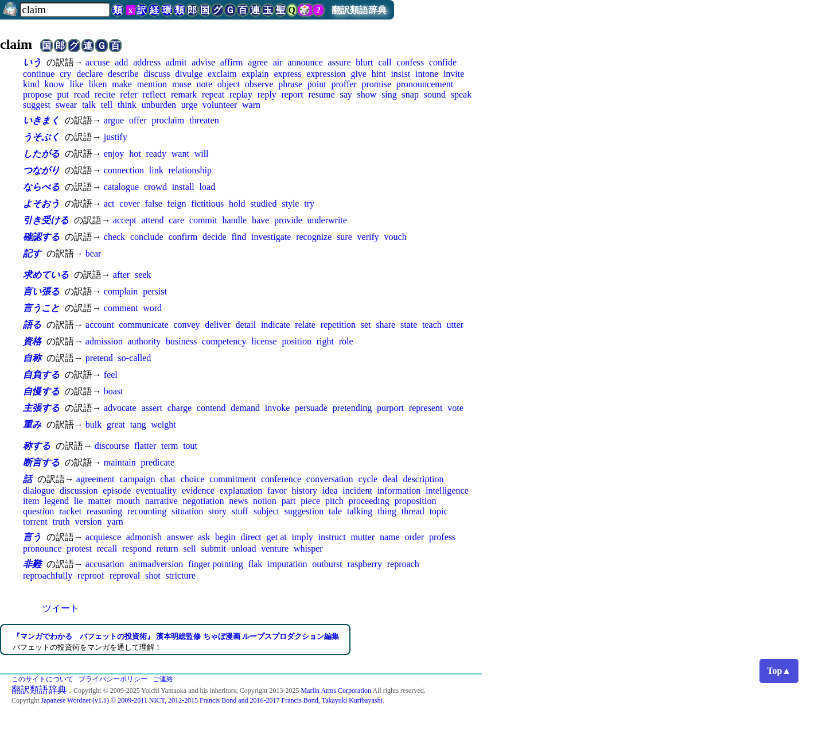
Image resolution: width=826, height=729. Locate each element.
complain (121, 291)
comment (121, 308)
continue (38, 74)
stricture (180, 575)
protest (79, 548)
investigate (271, 237)
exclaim (222, 74)
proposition (416, 501)
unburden (159, 105)
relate (305, 324)
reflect (154, 94)
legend (56, 501)
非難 (32, 564)
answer (180, 537)
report (292, 94)
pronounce (42, 548)
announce (304, 62)
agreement (95, 479)
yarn (115, 521)
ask (204, 537)
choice (193, 479)
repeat (213, 94)
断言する (41, 462)
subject (266, 511)
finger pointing (215, 564)
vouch (395, 237)
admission (104, 341)
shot (153, 575)
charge (179, 408)
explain (254, 74)
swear (66, 105)
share (385, 324)
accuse (97, 62)
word (152, 308)
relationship (190, 170)
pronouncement (425, 84)
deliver (217, 324)
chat (168, 479)
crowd (155, 187)
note (204, 84)
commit (203, 220)
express (287, 74)
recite (105, 94)
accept (125, 220)
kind (31, 84)
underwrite (327, 220)
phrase (290, 84)
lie (78, 501)
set (366, 324)
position (296, 341)
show (367, 94)
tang (138, 424)
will (201, 153)
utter (455, 324)
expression (325, 74)
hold (237, 203)
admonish (144, 537)
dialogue (38, 490)
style (290, 203)
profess (442, 537)
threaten (204, 120)
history (304, 490)
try (309, 203)
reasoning (104, 511)
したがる (41, 153)
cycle (367, 479)
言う (32, 537)
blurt (364, 62)
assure (339, 62)
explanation (241, 490)
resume (321, 94)
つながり (41, 170)
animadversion (156, 564)
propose (37, 94)
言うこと (41, 308)
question (38, 511)
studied (263, 203)
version (88, 521)
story (217, 511)
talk (89, 105)
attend (152, 220)
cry (65, 74)
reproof (90, 575)
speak (461, 94)
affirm (231, 62)
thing (386, 511)
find (238, 237)
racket (70, 511)
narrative (161, 501)
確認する (41, 237)
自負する (41, 374)
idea (330, 490)
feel (111, 374)
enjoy (114, 153)
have (260, 220)
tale (335, 511)
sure (344, 237)
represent (426, 408)
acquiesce (103, 537)
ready (156, 153)
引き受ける (46, 220)
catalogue (121, 187)
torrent (35, 521)
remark (184, 94)
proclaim (167, 120)
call (384, 62)
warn (251, 105)
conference (281, 479)
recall (107, 548)
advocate (120, 408)
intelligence (447, 490)
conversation (329, 479)
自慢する (41, 391)
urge (189, 105)
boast (113, 391)
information (399, 490)
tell (106, 105)
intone (426, 74)
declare (89, 74)
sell (189, 548)
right (325, 341)
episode (117, 490)
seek (143, 275)
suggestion (304, 511)
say (346, 94)
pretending (352, 408)
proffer (344, 84)
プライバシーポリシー (113, 679)
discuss (156, 74)
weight (163, 424)
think (127, 105)
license (263, 341)
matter (99, 501)
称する (36, 446)
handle (234, 220)
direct (250, 537)
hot (135, 153)
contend (211, 408)
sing (389, 94)
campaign (137, 479)
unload (243, 548)
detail (246, 324)
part (289, 501)
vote (455, 408)
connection (124, 170)
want (180, 153)
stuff (240, 511)
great (116, 424)
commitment (232, 479)
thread (413, 511)
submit (213, 548)
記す (32, 253)
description (423, 479)
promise (376, 84)
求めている (46, 275)
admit (176, 62)
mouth (128, 501)
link (156, 170)
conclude (146, 237)
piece (310, 501)
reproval (125, 575)
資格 (32, 341)
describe (123, 74)
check (114, 237)
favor (277, 490)
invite (453, 74)
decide (214, 237)
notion (264, 501)
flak (255, 564)
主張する (41, 408)
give (358, 74)
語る (32, 324)
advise (203, 62)
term (169, 446)
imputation (287, 564)
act (109, 203)
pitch (334, 501)
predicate (158, 462)
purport (390, 408)
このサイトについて (42, 679)
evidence (198, 490)
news (238, 501)
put (62, 94)
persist (155, 291)
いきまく (41, 120)
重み (32, 424)
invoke (277, 408)
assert (151, 408)
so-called (134, 358)
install (183, 187)
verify (368, 237)
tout (190, 446)
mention (152, 84)
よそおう (41, 203)
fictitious (207, 203)
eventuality (156, 490)
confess (410, 62)
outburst (327, 564)
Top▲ (779, 671)
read (82, 94)
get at (277, 537)
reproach (403, 564)
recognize (314, 237)
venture (275, 548)
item (31, 501)
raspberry (365, 564)
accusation (104, 564)
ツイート (60, 608)
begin (225, 537)
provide (288, 220)
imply (302, 537)
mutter (362, 537)
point (316, 84)
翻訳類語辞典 (359, 10)
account (99, 324)
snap (410, 94)
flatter (145, 446)
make (122, 84)
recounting (146, 511)
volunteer (219, 105)
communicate (143, 324)
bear (93, 253)
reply (267, 94)
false (153, 203)
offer (138, 120)
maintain (120, 462)
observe (259, 84)
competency (224, 341)
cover (129, 203)
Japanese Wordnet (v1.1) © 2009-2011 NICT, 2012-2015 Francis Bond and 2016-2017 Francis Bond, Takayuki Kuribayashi (212, 700)
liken (97, 84)
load (208, 187)
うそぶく (41, 137)
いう (32, 62)
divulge (188, 74)
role (346, 341)
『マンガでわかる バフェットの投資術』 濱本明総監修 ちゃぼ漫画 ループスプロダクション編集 (176, 636)
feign (176, 203)
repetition (338, 324)
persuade (311, 408)
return (167, 548)
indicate (275, 324)
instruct (332, 537)
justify (115, 137)
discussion (79, 490)
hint (379, 74)
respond (136, 548)
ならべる (41, 187)
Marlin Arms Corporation (336, 691)
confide (443, 62)
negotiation (203, 501)
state (408, 324)
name (390, 537)
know (54, 84)
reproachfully (47, 575)
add (121, 62)
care (176, 220)
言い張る (41, 291)
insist (400, 74)
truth (60, 521)
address (147, 62)
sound (435, 94)
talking (359, 511)
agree (258, 62)
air (278, 62)
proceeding (369, 501)
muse (182, 84)
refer (128, 94)
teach (432, 324)
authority (144, 341)
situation (187, 511)
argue (114, 120)
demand (245, 408)
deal (390, 479)
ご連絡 (163, 679)
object (228, 84)
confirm (182, 237)
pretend (99, 358)
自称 (32, 358)
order (414, 537)
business (181, 341)
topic (439, 511)
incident (357, 490)
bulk (93, 424)
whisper (308, 548)
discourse (112, 446)
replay (240, 94)
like (77, 84)
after (121, 275)
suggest (36, 105)
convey (186, 324)
